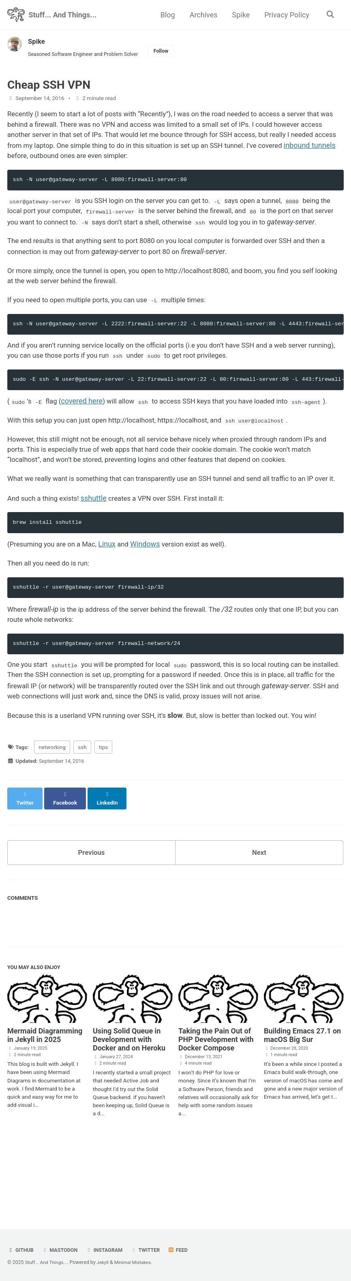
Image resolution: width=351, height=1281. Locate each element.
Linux (114, 599)
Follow (171, 51)
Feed (186, 1250)
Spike (239, 15)
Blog (166, 15)
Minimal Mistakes (138, 1262)
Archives (202, 15)
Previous (91, 918)
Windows (153, 599)
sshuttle (99, 552)
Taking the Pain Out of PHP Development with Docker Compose (216, 1107)
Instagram (108, 1250)
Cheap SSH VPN (48, 86)
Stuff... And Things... (62, 15)
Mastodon (62, 1250)
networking (52, 820)
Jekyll (106, 1262)
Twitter (152, 1250)
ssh (82, 820)
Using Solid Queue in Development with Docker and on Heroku (129, 1107)
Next (259, 918)
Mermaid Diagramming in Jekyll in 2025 (44, 1102)
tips (103, 820)
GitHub (21, 1250)
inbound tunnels (61, 160)
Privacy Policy (285, 15)
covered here (86, 427)
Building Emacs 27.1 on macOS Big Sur (302, 1102)
